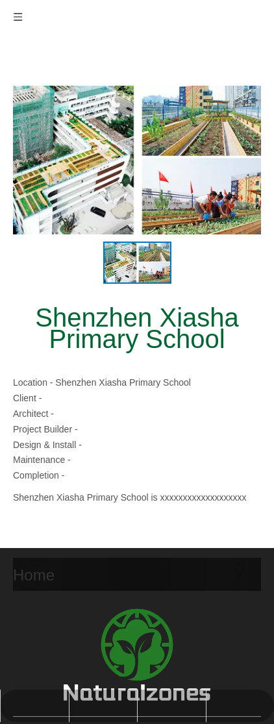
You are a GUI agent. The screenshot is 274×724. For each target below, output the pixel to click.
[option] (137, 262)
